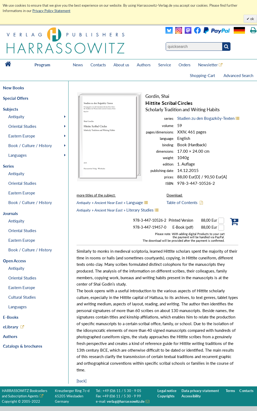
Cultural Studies (22, 297)
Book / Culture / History (30, 145)
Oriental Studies (22, 126)
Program (42, 64)
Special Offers (15, 98)
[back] (81, 381)
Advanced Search (238, 75)
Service (164, 64)
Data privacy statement (200, 391)
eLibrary (10, 326)
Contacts (98, 64)
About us (121, 64)
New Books (13, 87)
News (78, 64)
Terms (230, 391)
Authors (144, 64)
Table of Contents (182, 202)
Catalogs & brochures (22, 346)
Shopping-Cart (203, 75)
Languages (17, 155)
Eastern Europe (21, 135)
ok (252, 19)
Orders (185, 64)
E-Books (10, 317)
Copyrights (166, 396)
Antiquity (16, 116)
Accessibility (191, 396)
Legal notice (166, 391)
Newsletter (208, 64)
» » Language (110, 202)
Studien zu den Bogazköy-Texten (206, 118)
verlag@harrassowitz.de (126, 402)
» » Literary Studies (115, 210)
